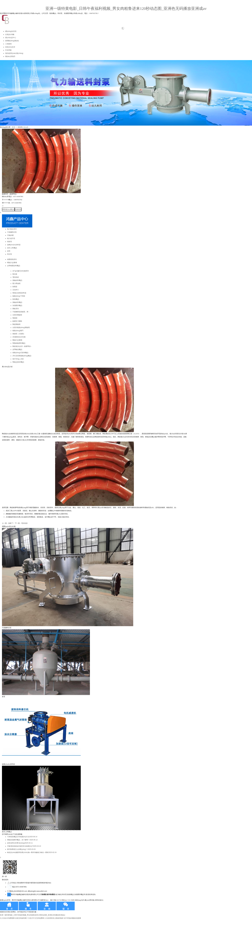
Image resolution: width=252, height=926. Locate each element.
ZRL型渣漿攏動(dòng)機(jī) (21, 356)
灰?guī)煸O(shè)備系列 (20, 271)
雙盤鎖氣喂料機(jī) (18, 343)
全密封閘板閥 (17, 315)
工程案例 (8, 44)
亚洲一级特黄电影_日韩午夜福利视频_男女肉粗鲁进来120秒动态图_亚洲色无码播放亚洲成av (126, 8)
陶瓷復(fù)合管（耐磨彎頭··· (22, 346)
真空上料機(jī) (12, 248)
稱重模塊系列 (12, 259)
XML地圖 (70, 900)
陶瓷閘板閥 (16, 324)
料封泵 (9, 254)
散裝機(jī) (15, 299)
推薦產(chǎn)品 (23, 127)
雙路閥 (14, 318)
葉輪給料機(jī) (17, 280)
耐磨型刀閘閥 (17, 321)
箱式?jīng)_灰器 (18, 359)
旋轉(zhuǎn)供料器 (13, 245)
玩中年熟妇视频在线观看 (72, 918)
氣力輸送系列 (12, 229)
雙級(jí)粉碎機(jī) (18, 362)
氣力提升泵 (11, 238)
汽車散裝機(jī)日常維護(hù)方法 (22, 837)
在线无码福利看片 (21, 918)
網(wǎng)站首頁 (10, 31)
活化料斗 (15, 290)
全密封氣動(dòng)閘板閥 (21, 327)
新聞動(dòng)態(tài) (12, 41)
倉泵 (8, 251)
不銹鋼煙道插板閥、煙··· (21, 312)
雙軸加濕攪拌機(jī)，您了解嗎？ (22, 840)
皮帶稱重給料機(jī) (13, 266)
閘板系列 (15, 309)
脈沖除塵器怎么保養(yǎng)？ (21, 849)
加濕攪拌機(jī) (17, 305)
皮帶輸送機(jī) (17, 349)
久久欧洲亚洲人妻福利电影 (53, 918)
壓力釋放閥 (16, 283)
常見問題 (8, 50)
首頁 (13, 127)
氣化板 (14, 274)
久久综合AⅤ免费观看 (7, 918)
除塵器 (14, 287)
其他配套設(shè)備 (18, 337)
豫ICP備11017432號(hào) (58, 900)
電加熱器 (15, 277)
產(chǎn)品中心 (10, 37)
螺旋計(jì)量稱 (12, 262)
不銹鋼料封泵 (12, 232)
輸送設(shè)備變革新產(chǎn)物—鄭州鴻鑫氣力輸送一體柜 (31, 852)
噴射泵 (9, 241)
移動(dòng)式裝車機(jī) (20, 353)
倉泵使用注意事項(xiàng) (20, 843)
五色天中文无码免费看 (36, 918)
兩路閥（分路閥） (18, 334)
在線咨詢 (18, 209)
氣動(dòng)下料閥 (18, 296)
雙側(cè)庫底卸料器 (19, 293)
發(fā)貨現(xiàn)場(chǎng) (14, 53)
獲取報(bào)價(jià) (8, 209)
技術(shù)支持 (10, 47)
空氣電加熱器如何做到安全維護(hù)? (24, 846)
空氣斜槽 (10, 235)
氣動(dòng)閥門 (17, 331)
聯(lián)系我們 (10, 56)
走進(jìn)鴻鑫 (9, 34)
